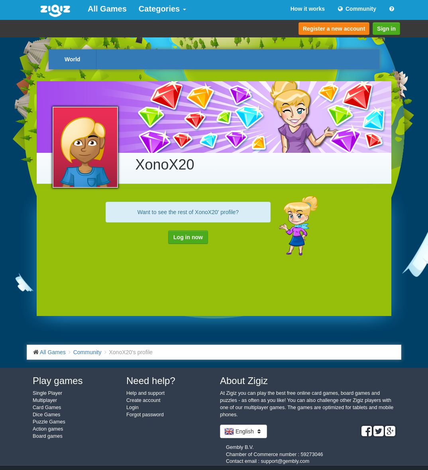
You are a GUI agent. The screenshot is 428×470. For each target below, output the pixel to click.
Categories (162, 8)
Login (132, 407)
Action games (48, 429)
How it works (308, 9)
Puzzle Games (49, 422)
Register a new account (334, 28)
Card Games (47, 407)
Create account (143, 400)
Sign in (386, 28)
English (243, 431)
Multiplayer (45, 400)
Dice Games (46, 414)
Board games (48, 436)
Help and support (145, 393)
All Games (107, 8)
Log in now (188, 237)
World (72, 59)
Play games (57, 380)
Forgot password (145, 414)
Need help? (150, 380)
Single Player (47, 393)
